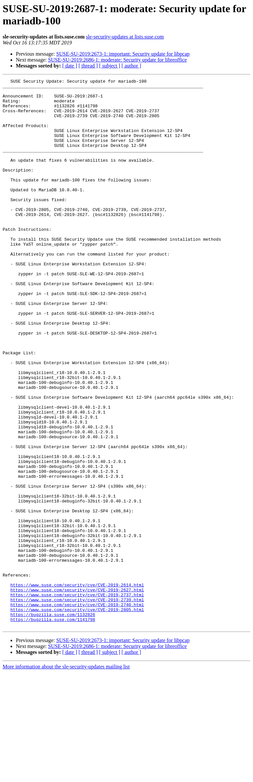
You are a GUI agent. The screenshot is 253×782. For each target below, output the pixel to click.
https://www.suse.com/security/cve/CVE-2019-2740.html (77, 710)
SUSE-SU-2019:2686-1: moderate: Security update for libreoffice (117, 60)
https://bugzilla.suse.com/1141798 (52, 728)
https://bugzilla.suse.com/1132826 (52, 722)
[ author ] (131, 65)
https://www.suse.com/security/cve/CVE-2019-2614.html (77, 686)
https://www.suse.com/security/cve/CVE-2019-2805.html (77, 716)
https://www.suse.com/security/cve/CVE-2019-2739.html (77, 704)
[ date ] (69, 65)
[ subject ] (109, 65)
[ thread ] (88, 65)
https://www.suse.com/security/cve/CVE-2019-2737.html (77, 698)
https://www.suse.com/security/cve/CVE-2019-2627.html (77, 692)
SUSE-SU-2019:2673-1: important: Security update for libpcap (123, 54)
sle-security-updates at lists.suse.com (125, 37)
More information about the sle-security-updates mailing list (66, 776)
